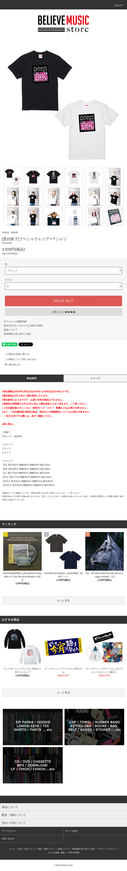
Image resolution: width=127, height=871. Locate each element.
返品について (10, 329)
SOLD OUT (63, 301)
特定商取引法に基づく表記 (17, 334)
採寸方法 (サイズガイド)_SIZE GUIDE (23, 325)
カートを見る (71, 831)
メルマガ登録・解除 (56, 853)
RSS (71, 853)
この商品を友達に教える (14, 354)
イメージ (95, 378)
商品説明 (32, 378)
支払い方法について (26, 849)
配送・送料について (46, 849)
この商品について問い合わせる (18, 359)
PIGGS (5, 232)
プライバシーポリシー (107, 849)
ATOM (76, 853)
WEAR (14, 232)
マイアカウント (9, 831)
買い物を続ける (10, 364)
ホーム (12, 849)
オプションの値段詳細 (15, 321)
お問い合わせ (8, 838)
